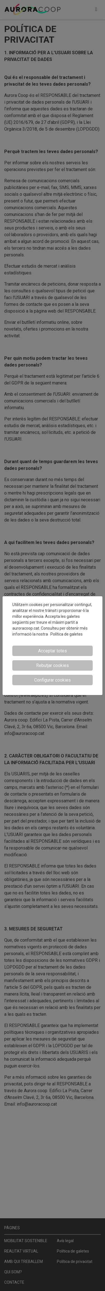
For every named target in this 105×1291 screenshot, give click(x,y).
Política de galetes (66, 634)
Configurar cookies (52, 680)
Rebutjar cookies (52, 665)
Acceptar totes (52, 651)
